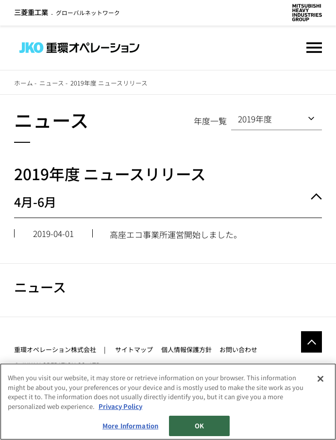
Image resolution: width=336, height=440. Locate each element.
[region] (168, 401)
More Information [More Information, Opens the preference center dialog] (130, 425)
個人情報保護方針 (186, 349)
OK (199, 425)
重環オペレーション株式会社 (55, 349)
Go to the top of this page (311, 341)
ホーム (23, 82)
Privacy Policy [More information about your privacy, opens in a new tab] (120, 406)
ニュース (51, 82)
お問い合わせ (238, 349)
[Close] (320, 378)
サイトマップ (134, 349)
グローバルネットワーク (67, 12)
